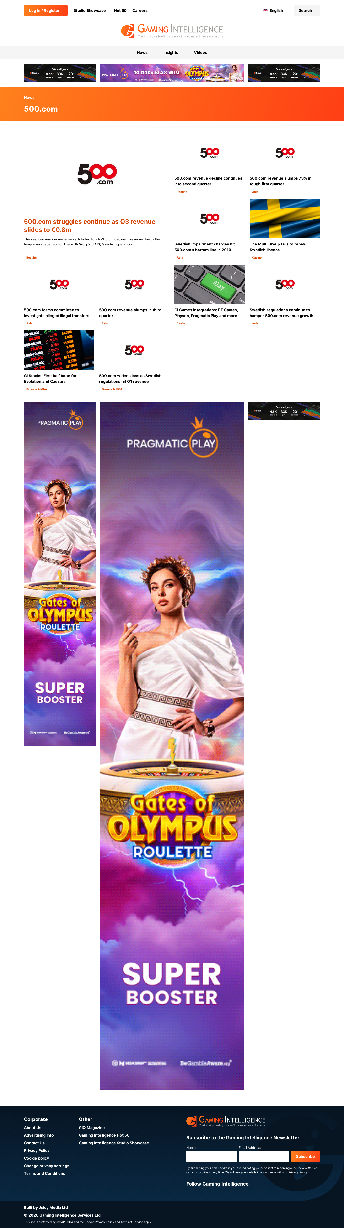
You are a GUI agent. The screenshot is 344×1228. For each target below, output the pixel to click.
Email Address (250, 1147)
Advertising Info (39, 1135)
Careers (140, 10)
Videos (200, 52)
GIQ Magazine (92, 1127)
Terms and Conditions (44, 1173)
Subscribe (305, 1156)
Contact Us (34, 1142)
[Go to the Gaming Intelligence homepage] (172, 31)
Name (191, 1147)
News (29, 97)
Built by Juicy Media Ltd (46, 1207)
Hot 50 (120, 10)
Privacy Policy (36, 1150)
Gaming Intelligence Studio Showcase (114, 1142)
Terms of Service (132, 1222)
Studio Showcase (90, 10)
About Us (32, 1127)
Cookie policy (36, 1158)
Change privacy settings (46, 1165)
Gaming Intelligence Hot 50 (104, 1135)
